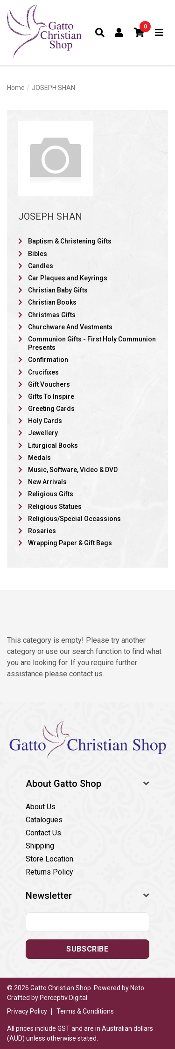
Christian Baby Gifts (58, 290)
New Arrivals (47, 482)
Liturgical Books (53, 445)
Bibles (37, 253)
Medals (39, 457)
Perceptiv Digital (63, 997)
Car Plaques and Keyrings (67, 278)
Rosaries (42, 531)
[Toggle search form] (100, 33)
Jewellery (43, 433)
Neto (137, 988)
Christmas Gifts (52, 315)
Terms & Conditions (85, 1011)
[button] (139, 33)
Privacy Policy (27, 1011)
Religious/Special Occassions (74, 518)
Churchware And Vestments (70, 327)
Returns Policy (49, 872)
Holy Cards (45, 420)
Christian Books (52, 302)
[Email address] (87, 922)
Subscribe (87, 949)
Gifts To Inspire (51, 396)
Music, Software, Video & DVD (73, 469)
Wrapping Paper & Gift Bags (70, 543)
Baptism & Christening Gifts (70, 241)
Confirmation (48, 359)
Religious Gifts (50, 494)
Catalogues (44, 819)
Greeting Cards (51, 408)
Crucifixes (43, 372)
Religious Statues (55, 506)
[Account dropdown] (119, 33)
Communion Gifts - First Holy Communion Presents (92, 343)
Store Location (49, 858)
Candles (40, 266)
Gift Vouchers (49, 384)
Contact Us (43, 832)
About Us (41, 806)
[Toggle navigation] (159, 33)
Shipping (40, 845)
